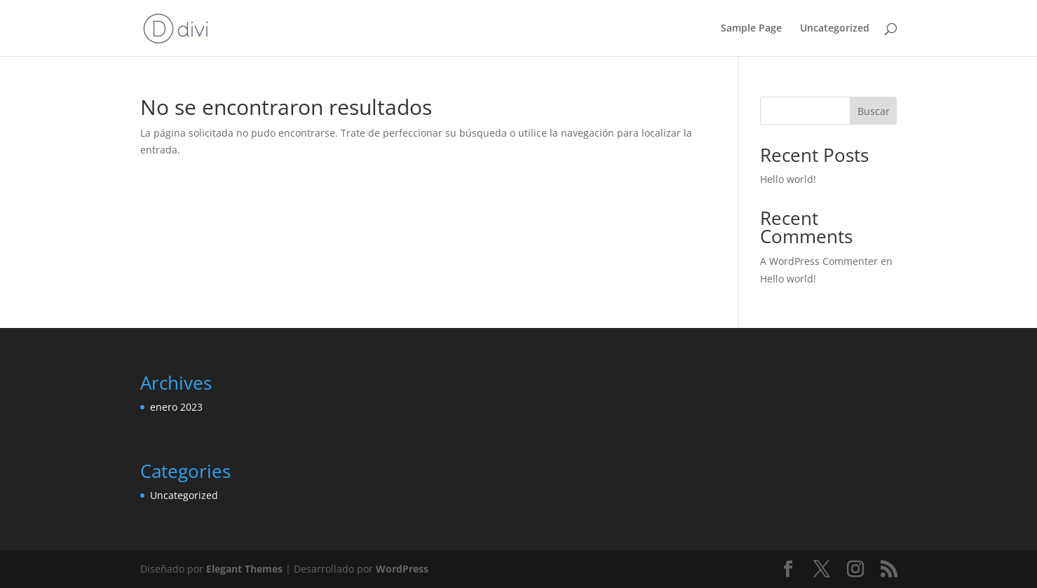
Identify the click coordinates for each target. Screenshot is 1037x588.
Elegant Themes (244, 568)
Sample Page (751, 28)
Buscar (874, 111)
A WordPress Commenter (819, 261)
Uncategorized (834, 28)
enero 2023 (176, 406)
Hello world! (788, 179)
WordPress (402, 568)
